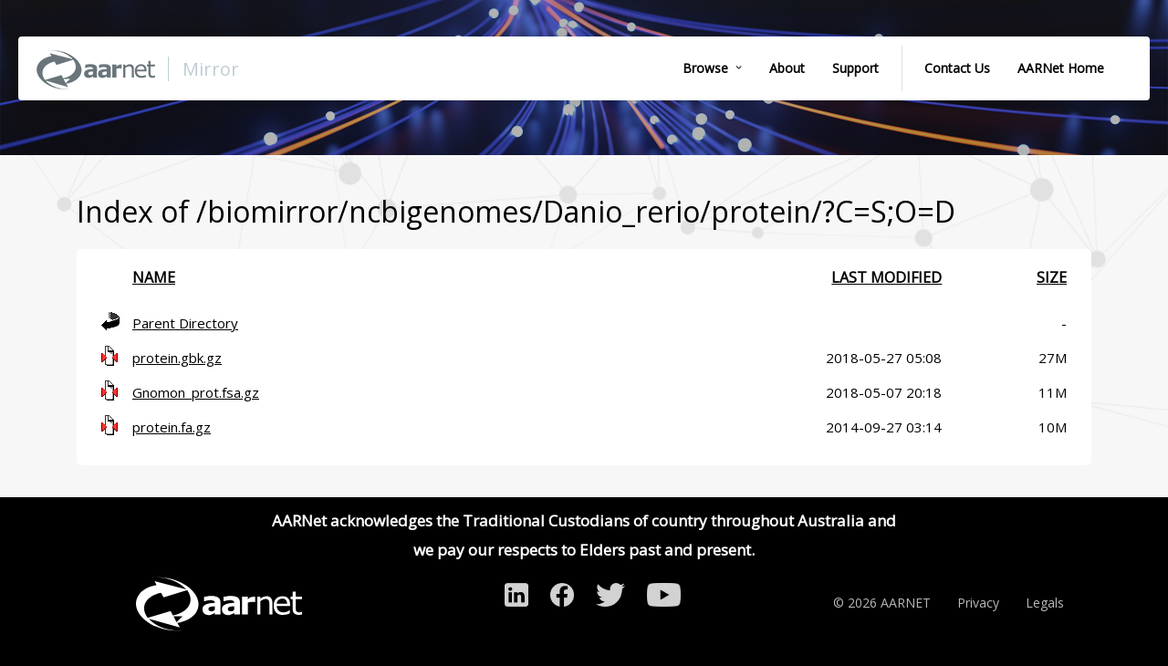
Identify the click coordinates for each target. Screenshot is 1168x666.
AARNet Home (1060, 68)
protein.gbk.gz (177, 358)
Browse (705, 68)
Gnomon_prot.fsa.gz (195, 392)
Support (855, 68)
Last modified (886, 277)
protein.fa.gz (171, 427)
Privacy (978, 602)
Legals (1045, 602)
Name (153, 277)
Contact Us (957, 68)
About (787, 68)
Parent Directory (185, 323)
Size (1052, 277)
